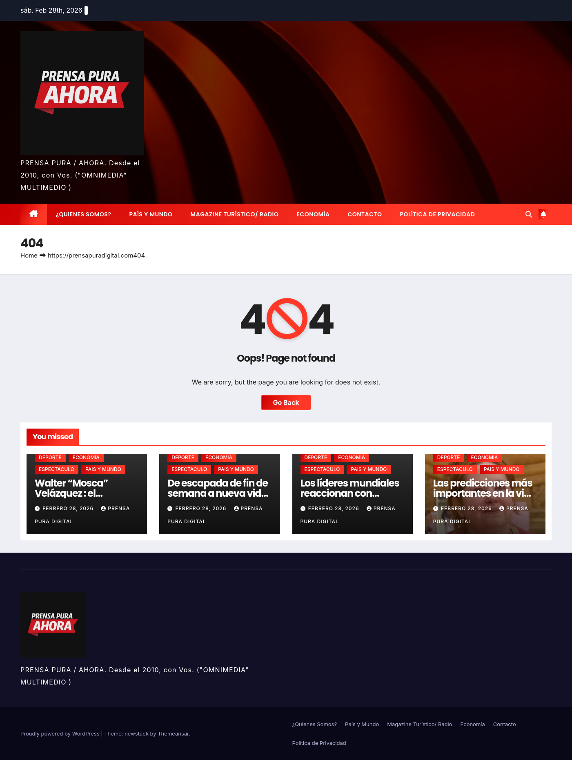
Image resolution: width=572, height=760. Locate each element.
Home (29, 255)
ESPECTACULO (56, 469)
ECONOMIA (86, 457)
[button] (528, 214)
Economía (313, 214)
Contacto (364, 214)
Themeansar (173, 733)
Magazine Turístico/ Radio (235, 214)
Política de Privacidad (437, 214)
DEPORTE (50, 457)
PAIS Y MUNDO (103, 469)
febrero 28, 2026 (68, 508)
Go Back (286, 402)
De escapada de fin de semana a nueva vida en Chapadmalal (217, 493)
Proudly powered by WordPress (60, 733)
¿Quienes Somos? (83, 214)
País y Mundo (150, 214)
